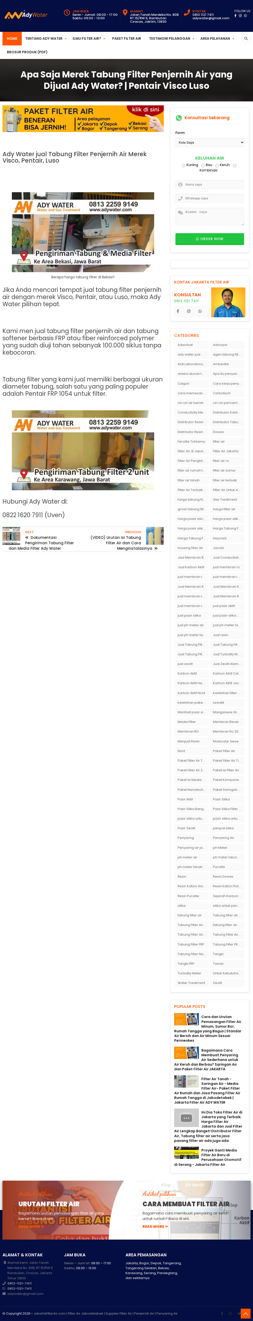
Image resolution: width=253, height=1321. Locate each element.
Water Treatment (191, 983)
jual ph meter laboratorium (228, 625)
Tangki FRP (186, 963)
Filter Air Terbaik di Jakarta (193, 490)
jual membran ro (226, 567)
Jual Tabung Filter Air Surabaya (193, 654)
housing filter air (190, 548)
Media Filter (187, 721)
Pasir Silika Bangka (193, 809)
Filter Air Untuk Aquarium (228, 490)
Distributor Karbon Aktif (228, 412)
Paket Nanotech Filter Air (193, 789)
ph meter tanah (190, 867)
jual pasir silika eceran (228, 615)
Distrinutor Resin (190, 432)
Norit (181, 751)
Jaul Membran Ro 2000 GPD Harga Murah (193, 557)
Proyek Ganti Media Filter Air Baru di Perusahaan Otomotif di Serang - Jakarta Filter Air (207, 1157)
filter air (219, 441)
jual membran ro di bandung (228, 576)
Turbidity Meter (189, 973)
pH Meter (220, 847)
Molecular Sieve (226, 741)
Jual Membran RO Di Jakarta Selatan (193, 586)
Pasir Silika (221, 799)
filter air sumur (224, 470)
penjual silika (223, 828)
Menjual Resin (189, 741)
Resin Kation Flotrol (228, 886)
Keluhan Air (209, 158)
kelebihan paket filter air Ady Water (193, 702)
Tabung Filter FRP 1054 (228, 944)
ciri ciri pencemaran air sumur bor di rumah (228, 402)
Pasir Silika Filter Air (228, 809)
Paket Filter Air (126, 38)
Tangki (218, 954)
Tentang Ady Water (44, 38)
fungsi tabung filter (192, 499)
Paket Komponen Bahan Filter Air (228, 779)
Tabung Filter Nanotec (193, 954)
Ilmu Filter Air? (87, 38)
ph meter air (187, 857)
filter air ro (221, 460)
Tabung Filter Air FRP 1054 (193, 934)
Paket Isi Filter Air (226, 770)
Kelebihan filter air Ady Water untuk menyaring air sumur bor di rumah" (228, 693)
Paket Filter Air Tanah (193, 760)
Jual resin (220, 635)
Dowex (218, 432)
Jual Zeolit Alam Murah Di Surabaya (228, 663)
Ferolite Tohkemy (191, 441)
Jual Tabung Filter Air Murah (228, 644)
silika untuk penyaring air (228, 905)
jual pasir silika (189, 615)
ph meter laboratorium (228, 857)
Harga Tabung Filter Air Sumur (193, 538)
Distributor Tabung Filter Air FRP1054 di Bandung (228, 422)
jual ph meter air (191, 625)
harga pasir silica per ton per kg (193, 518)
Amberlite (221, 364)
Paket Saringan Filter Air (228, 789)
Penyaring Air (223, 837)
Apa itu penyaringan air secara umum (228, 373)
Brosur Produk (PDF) (27, 52)
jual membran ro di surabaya (193, 596)
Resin (182, 876)
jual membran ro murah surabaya (193, 606)
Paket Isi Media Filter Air (193, 779)
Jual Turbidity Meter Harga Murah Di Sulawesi (228, 654)
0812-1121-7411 (19, 1283)
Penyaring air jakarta (193, 847)
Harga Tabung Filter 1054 (228, 528)
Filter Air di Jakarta (192, 451)
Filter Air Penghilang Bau (193, 460)
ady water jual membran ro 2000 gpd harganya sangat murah (193, 354)
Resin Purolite (188, 896)
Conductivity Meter (193, 412)
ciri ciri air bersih (191, 402)
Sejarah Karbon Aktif (228, 896)
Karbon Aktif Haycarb (193, 683)
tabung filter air (190, 915)
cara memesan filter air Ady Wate (193, 393)
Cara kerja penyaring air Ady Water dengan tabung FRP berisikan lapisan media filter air (228, 383)
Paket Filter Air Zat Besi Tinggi (193, 770)
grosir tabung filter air (193, 509)
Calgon (184, 383)
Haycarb (220, 538)
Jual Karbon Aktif (191, 567)
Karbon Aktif (187, 673)
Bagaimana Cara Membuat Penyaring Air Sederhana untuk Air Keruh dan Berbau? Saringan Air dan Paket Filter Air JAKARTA (206, 1060)
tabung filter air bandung (228, 925)
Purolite (219, 867)
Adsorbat (185, 344)
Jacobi (218, 548)
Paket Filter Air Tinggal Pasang (228, 760)
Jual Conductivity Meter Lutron (228, 557)
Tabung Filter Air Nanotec (228, 934)
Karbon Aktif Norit (191, 693)
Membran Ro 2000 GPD (228, 731)
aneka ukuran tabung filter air (193, 373)
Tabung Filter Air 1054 (193, 925)
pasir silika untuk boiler (193, 818)
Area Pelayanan (215, 38)
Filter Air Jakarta (225, 451)
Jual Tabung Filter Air (193, 644)
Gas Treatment (225, 499)
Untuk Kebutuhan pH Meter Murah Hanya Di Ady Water (228, 973)
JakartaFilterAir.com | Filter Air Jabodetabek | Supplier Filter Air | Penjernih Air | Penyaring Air (106, 1313)
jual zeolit (185, 663)
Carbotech (222, 393)
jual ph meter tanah (193, 635)
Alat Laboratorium (192, 364)
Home (12, 38)
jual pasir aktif (224, 606)
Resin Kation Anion (192, 886)
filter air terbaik (225, 480)
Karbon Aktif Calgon (228, 673)
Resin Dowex (223, 876)
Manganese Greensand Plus (228, 712)
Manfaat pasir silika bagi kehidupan (193, 712)
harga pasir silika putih (193, 528)
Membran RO (188, 731)
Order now (210, 239)
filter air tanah (189, 480)
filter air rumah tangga (193, 470)
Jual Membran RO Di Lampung (228, 586)
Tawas (218, 963)
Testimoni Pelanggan (169, 38)
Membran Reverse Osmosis (228, 721)
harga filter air (224, 509)
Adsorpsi (220, 344)
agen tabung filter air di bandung (228, 354)
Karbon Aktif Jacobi (228, 683)
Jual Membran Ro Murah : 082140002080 (228, 596)
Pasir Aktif (185, 799)
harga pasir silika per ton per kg (228, 518)
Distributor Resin (190, 422)
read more (31, 1226)
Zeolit (217, 983)
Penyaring (186, 837)
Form (180, 132)
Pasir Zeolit (186, 828)
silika (182, 905)
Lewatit (218, 702)
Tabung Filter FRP (191, 944)
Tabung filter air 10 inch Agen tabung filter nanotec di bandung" (228, 915)
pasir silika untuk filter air (228, 818)
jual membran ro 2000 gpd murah (193, 576)
